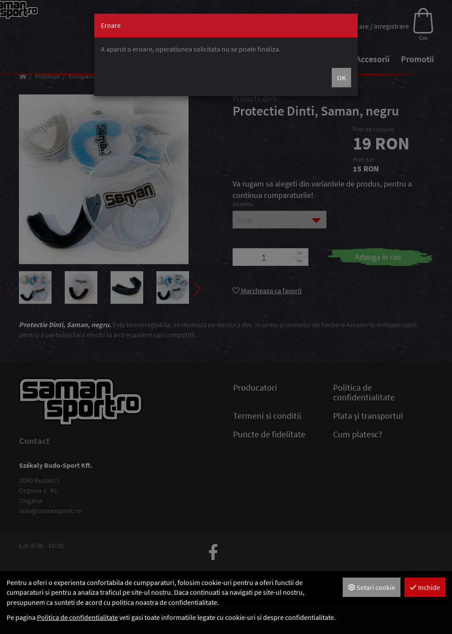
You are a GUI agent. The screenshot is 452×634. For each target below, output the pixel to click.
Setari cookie (371, 587)
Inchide (425, 587)
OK (341, 77)
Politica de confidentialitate (77, 617)
